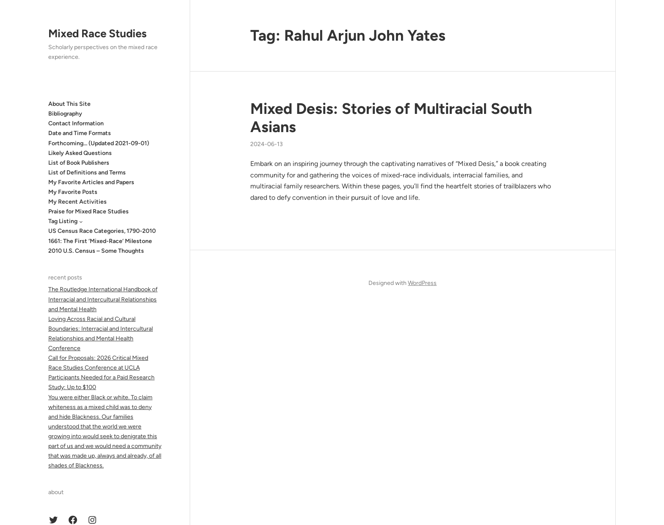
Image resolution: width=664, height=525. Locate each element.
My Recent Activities (77, 201)
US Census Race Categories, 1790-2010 (102, 231)
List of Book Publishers (78, 162)
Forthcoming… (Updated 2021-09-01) (98, 143)
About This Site (69, 104)
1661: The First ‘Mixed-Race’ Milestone (100, 241)
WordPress (422, 283)
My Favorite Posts (72, 192)
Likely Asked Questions (80, 153)
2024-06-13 (266, 144)
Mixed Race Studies (97, 33)
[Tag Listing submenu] (81, 221)
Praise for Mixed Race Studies (88, 211)
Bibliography (65, 113)
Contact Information (76, 123)
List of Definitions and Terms (87, 172)
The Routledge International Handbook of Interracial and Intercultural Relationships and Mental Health (103, 299)
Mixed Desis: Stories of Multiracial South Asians (391, 117)
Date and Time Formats (79, 133)
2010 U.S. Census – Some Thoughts (96, 250)
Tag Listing (62, 221)
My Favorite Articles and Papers (91, 182)
